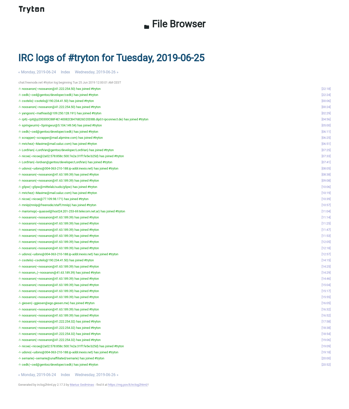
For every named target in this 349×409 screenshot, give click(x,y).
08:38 (326, 174)
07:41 (326, 162)
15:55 (326, 297)
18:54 (326, 334)
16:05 (326, 303)
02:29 (326, 113)
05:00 (326, 125)
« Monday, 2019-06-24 (37, 72)
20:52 (326, 364)
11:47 (326, 230)
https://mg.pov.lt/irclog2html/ (128, 384)
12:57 (326, 254)
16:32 (326, 309)
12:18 (326, 248)
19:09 (326, 346)
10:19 (326, 193)
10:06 (326, 187)
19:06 (326, 340)
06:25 (326, 137)
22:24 (326, 95)
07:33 (326, 156)
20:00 (326, 358)
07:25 (326, 150)
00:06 (326, 101)
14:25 (326, 266)
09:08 (326, 180)
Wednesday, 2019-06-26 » (97, 72)
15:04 (326, 285)
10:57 (326, 205)
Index (65, 72)
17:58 (326, 321)
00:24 (326, 107)
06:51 (326, 144)
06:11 (326, 131)
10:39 (326, 199)
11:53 (326, 236)
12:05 (326, 242)
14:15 (326, 260)
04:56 (326, 119)
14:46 (326, 278)
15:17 (326, 291)
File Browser (175, 24)
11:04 (326, 211)
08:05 (326, 168)
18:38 (326, 328)
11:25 (326, 223)
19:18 (326, 352)
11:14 (326, 217)
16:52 (326, 315)
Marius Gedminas (82, 384)
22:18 (326, 89)
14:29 (326, 272)
